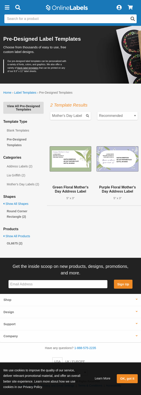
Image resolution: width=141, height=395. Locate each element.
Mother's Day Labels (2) (23, 184)
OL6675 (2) (14, 243)
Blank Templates (18, 130)
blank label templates (27, 68)
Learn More (102, 378)
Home (7, 92)
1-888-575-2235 (85, 348)
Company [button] (10, 336)
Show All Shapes (15, 203)
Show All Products (16, 236)
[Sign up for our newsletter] (58, 284)
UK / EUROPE (75, 361)
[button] (7, 7)
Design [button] (8, 312)
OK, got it (127, 378)
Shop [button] (7, 300)
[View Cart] (130, 8)
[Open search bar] (17, 7)
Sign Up (123, 284)
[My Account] (118, 7)
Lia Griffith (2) (16, 175)
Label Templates (25, 92)
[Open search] (133, 19)
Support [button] (9, 324)
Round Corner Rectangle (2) (17, 213)
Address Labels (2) (20, 166)
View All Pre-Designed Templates (23, 107)
